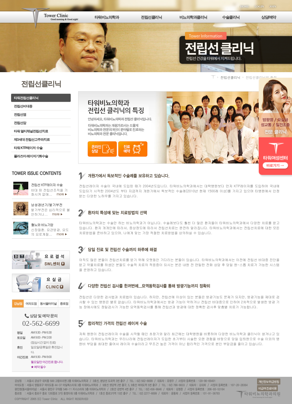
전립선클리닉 (151, 17)
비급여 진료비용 (267, 388)
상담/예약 (268, 17)
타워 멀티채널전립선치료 (31, 131)
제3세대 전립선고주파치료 (32, 140)
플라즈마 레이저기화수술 (31, 156)
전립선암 (20, 123)
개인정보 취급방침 (268, 381)
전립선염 (20, 115)
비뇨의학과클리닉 (193, 17)
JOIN (273, 6)
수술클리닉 (231, 17)
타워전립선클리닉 (26, 98)
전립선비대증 (23, 106)
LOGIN (259, 6)
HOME (244, 6)
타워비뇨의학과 (107, 17)
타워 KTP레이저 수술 (28, 148)
